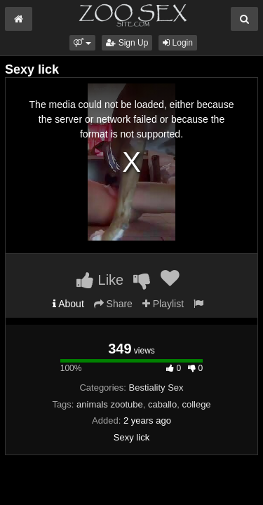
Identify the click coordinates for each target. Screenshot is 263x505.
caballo (162, 404)
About (68, 303)
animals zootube (109, 404)
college (196, 404)
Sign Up (127, 43)
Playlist (163, 303)
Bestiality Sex (156, 387)
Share (113, 303)
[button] (82, 42)
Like (99, 280)
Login (178, 43)
